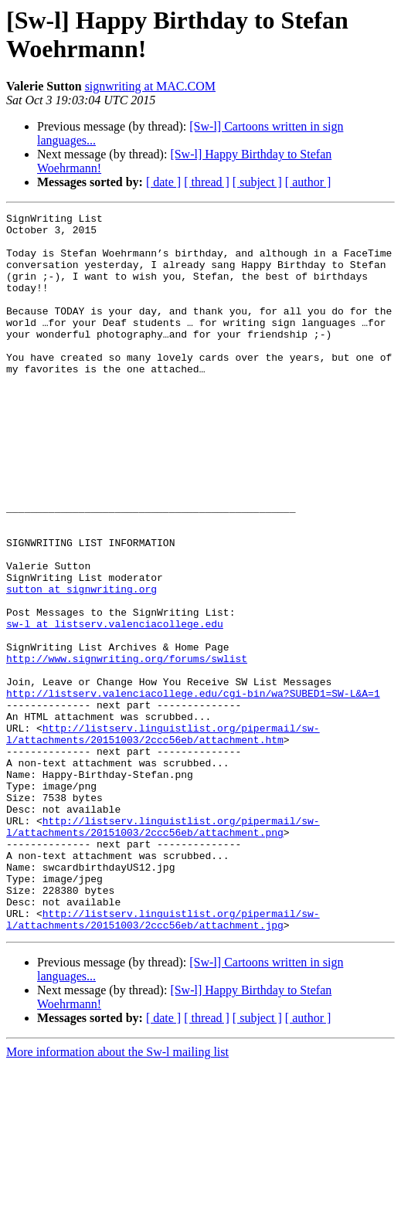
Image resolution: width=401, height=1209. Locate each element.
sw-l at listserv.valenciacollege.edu (114, 707)
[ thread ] (206, 181)
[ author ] (308, 181)
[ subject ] (257, 181)
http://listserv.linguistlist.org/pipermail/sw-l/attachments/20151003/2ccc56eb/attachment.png (163, 950)
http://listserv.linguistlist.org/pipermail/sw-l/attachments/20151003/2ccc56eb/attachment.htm (163, 839)
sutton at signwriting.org (81, 665)
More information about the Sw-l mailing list (117, 1195)
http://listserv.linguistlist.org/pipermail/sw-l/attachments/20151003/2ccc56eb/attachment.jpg (163, 1061)
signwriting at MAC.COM (150, 86)
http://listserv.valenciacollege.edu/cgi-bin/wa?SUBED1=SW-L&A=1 (193, 790)
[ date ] (163, 181)
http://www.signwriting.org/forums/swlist (126, 749)
